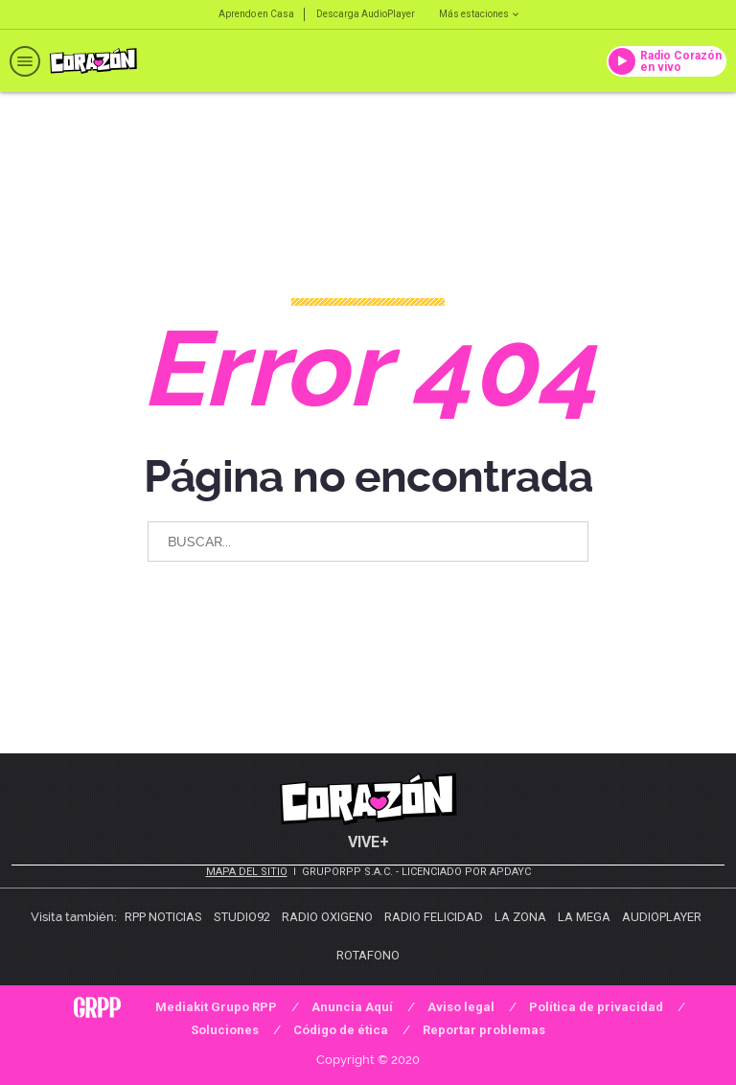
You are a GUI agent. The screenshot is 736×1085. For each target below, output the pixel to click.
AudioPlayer (662, 917)
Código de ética (340, 1030)
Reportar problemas (484, 1030)
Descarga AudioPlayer (365, 14)
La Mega (584, 917)
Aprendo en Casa (256, 14)
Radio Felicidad (433, 917)
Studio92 (242, 917)
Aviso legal (460, 1007)
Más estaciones (478, 14)
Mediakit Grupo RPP (216, 1007)
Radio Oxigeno (327, 917)
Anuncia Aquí (352, 1007)
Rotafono (368, 955)
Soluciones (225, 1030)
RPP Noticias (163, 917)
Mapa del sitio (247, 872)
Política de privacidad (596, 1007)
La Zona (520, 917)
